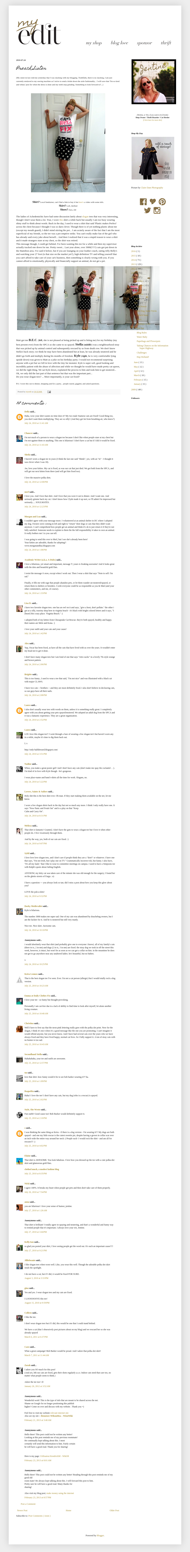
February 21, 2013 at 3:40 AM (37, 1420)
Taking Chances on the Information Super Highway (152, 347)
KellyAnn (29, 1242)
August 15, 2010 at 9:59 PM (37, 1302)
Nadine (28, 764)
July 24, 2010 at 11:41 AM (36, 423)
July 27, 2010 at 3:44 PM (35, 1232)
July (136, 302)
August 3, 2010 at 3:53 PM (36, 1278)
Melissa (28, 825)
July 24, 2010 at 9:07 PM (35, 843)
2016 (133, 251)
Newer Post (22, 1510)
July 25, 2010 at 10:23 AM (36, 985)
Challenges (142, 352)
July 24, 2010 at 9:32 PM (35, 896)
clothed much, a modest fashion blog (41, 1169)
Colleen (28, 1313)
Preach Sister (142, 315)
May (136, 366)
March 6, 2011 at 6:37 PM (36, 1337)
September (139, 294)
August (137, 298)
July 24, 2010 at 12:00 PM (36, 482)
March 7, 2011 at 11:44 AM (36, 1355)
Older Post (114, 1510)
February (138, 379)
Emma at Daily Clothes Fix (37, 995)
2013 (133, 264)
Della (27, 411)
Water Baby (142, 337)
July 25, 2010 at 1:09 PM (35, 1081)
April (136, 371)
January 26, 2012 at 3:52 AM (37, 1386)
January (137, 384)
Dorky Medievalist (33, 906)
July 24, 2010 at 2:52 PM (35, 720)
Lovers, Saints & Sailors (36, 791)
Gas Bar (140, 328)
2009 (133, 389)
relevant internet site (59, 1413)
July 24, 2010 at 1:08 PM (35, 549)
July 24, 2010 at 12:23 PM (36, 506)
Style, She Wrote (32, 1109)
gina (26, 1288)
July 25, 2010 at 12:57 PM (36, 1063)
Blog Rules (142, 332)
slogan (85, 216)
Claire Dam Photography (152, 187)
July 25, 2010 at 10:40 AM (36, 1013)
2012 (133, 268)
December (138, 281)
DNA (139, 319)
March (137, 375)
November (139, 285)
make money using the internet (60, 1493)
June (136, 362)
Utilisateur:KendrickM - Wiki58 (54, 1456)
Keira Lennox (31, 974)
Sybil (27, 853)
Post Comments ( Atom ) (39, 1516)
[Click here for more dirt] (152, 120)
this (61, 219)
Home (68, 1510)
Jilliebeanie (30, 1260)
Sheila (27, 454)
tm (26, 1072)
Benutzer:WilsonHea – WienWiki (57, 1416)
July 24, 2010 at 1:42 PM (35, 633)
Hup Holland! (143, 357)
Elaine (27, 1155)
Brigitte (28, 674)
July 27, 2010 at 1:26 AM (35, 1210)
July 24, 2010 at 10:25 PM (36, 964)
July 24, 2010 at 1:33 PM (35, 593)
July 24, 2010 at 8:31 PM (35, 815)
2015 (133, 255)
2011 (133, 273)
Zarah (27, 1365)
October (138, 290)
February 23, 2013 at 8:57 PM (37, 1497)
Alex (26, 643)
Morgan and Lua (32, 516)
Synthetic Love (143, 324)
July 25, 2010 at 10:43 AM (36, 1044)
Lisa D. (28, 603)
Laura (27, 705)
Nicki (27, 1183)
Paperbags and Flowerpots (148, 341)
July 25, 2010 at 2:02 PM (35, 1099)
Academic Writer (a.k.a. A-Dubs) (40, 559)
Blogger (100, 1535)
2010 (133, 277)
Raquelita (29, 1091)
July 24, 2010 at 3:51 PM (35, 754)
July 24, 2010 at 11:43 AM (36, 445)
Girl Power (142, 306)
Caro (27, 1347)
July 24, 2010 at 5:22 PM (35, 781)
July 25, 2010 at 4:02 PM (35, 1145)
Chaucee (28, 433)
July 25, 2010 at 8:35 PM (35, 1173)
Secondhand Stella (33, 1054)
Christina (29, 1023)
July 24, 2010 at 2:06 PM (35, 664)
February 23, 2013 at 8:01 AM (37, 1460)
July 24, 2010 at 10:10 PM (36, 930)
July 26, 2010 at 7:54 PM (35, 1192)
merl (27, 492)
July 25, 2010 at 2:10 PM (35, 1118)
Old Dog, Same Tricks (147, 311)
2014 (133, 260)
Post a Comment (28, 1504)
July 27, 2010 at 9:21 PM (35, 1250)
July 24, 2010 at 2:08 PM (35, 695)
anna (27, 1202)
